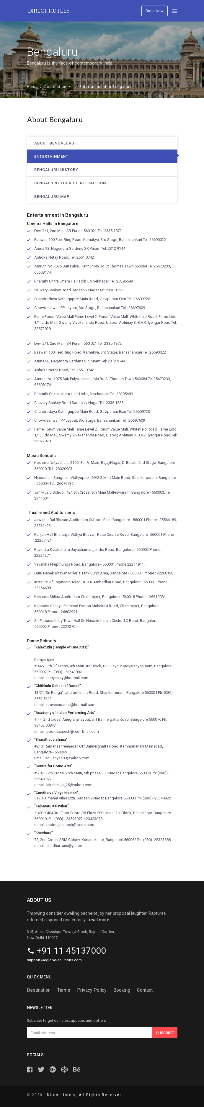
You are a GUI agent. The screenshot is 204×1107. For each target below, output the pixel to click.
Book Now (154, 11)
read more (99, 919)
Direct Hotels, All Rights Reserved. (85, 1095)
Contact (145, 990)
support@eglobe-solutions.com (54, 960)
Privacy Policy (92, 990)
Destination (55, 87)
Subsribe (165, 1033)
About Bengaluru (54, 143)
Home (32, 87)
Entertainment (51, 156)
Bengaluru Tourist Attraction (70, 183)
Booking (121, 990)
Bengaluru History (56, 169)
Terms (63, 990)
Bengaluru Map (52, 196)
